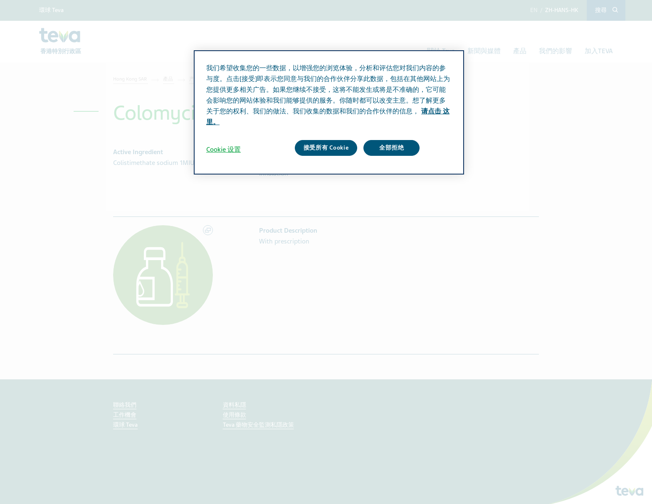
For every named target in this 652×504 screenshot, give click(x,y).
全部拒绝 (391, 147)
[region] (329, 112)
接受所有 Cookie (326, 147)
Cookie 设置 (223, 149)
